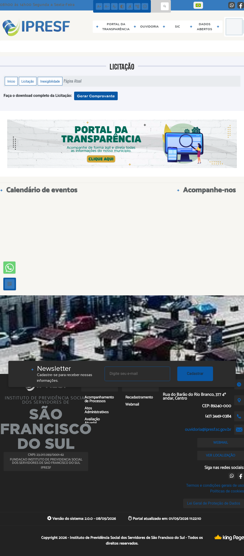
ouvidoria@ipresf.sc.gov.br (208, 429)
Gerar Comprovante (96, 96)
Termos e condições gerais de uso (215, 485)
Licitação (27, 81)
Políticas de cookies (227, 491)
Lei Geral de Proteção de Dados (213, 503)
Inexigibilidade (50, 81)
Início (11, 81)
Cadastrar (195, 373)
